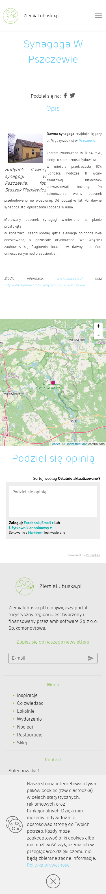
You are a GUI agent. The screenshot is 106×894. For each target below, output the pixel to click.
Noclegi (25, 727)
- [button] (98, 335)
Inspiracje (27, 695)
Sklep (23, 743)
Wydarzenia (29, 719)
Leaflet (55, 444)
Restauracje (29, 735)
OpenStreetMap (77, 444)
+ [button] (98, 326)
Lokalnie (25, 711)
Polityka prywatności (49, 865)
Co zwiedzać (30, 703)
